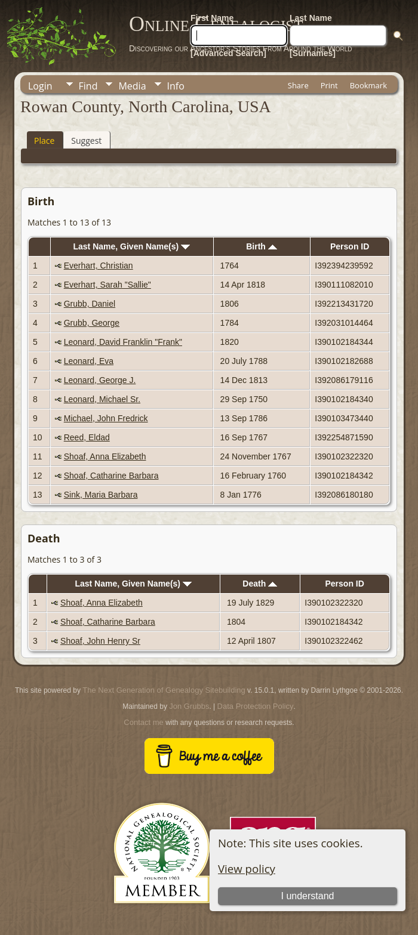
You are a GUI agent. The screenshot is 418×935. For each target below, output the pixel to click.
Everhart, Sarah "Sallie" (107, 284)
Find (88, 85)
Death (259, 583)
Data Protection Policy (255, 706)
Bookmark (368, 85)
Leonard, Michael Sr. (102, 399)
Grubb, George (91, 323)
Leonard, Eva (88, 361)
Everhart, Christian (98, 265)
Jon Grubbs (189, 706)
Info (176, 85)
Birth (261, 246)
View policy (246, 868)
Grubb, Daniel (89, 303)
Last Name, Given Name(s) (131, 246)
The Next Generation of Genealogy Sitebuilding (163, 690)
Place (44, 140)
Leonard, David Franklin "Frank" (123, 342)
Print (329, 85)
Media (132, 85)
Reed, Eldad (87, 437)
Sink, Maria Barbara (101, 494)
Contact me (143, 722)
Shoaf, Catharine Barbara (111, 475)
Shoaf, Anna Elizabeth (105, 456)
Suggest (86, 140)
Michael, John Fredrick (106, 418)
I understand (307, 896)
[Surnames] (313, 53)
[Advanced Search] (228, 53)
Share (298, 85)
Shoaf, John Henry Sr (100, 641)
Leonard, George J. (100, 380)
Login (40, 85)
